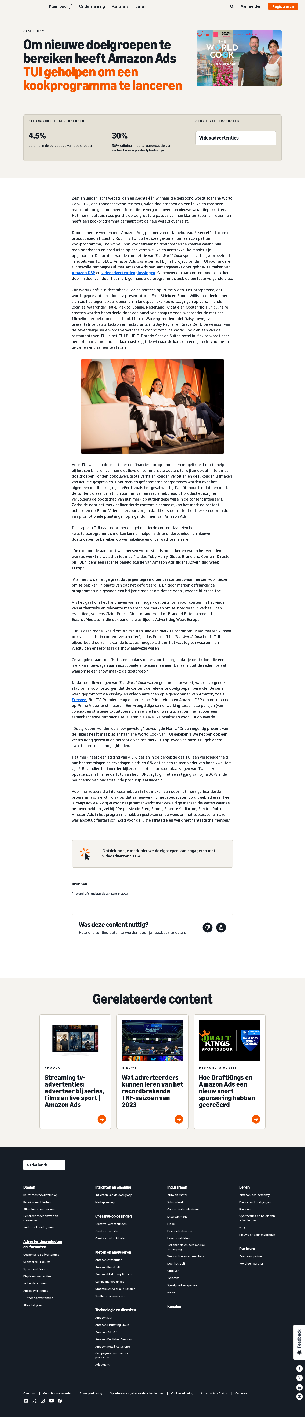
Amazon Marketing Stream (113, 1274)
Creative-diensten (107, 1231)
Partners (120, 6)
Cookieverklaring (182, 1393)
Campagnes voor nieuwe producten (111, 1355)
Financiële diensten (180, 1231)
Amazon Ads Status (214, 1393)
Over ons (29, 1393)
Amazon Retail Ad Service (112, 1346)
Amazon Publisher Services (113, 1339)
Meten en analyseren (113, 1252)
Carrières (241, 1393)
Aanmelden (251, 6)
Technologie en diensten (115, 1310)
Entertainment (177, 1216)
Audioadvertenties (35, 1290)
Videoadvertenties (35, 1283)
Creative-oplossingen (113, 1216)
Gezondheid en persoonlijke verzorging (186, 1247)
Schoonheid (175, 1202)
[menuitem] (44, 1275)
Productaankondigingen (255, 1202)
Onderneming (92, 6)
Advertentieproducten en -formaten (42, 1244)
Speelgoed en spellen (182, 1285)
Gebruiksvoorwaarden (57, 1393)
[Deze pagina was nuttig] (221, 928)
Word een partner (251, 1263)
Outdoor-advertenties (38, 1298)
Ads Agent (102, 1364)
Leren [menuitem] (244, 1187)
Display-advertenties (37, 1276)
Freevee (79, 699)
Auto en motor (177, 1195)
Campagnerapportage (109, 1281)
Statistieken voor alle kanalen (115, 1288)
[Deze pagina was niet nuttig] (207, 928)
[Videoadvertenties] (219, 139)
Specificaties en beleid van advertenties (257, 1218)
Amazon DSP (83, 272)
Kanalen (174, 1306)
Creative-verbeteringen (111, 1223)
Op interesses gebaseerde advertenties (137, 1393)
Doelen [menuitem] (29, 1187)
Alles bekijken (32, 1305)
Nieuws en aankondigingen (257, 1234)
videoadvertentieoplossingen (128, 272)
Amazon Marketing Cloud (112, 1325)
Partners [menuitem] (247, 1248)
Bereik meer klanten (37, 1202)
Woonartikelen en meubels (185, 1256)
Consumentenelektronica (184, 1209)
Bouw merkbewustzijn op (40, 1195)
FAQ (242, 1227)
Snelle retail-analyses (110, 1296)
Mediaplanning (105, 1202)
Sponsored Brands (35, 1269)
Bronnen (245, 1209)
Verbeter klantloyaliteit (39, 1227)
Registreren (283, 6)
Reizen (171, 1292)
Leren (140, 6)
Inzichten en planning (113, 1187)
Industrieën (177, 1187)
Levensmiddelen (178, 1238)
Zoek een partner (251, 1256)
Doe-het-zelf (176, 1263)
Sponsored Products (36, 1261)
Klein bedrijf (60, 6)
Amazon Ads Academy (254, 1195)
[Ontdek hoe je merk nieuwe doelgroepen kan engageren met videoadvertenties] (165, 854)
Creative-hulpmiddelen (110, 1238)
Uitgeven (173, 1270)
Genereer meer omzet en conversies (40, 1218)
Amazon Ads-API (106, 1332)
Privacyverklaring (91, 1393)
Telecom (173, 1278)
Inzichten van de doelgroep (113, 1195)
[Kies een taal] (44, 1165)
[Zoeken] (232, 7)
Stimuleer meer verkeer (39, 1209)
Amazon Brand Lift (108, 1267)
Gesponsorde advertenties (41, 1254)
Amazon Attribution (108, 1260)
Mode (171, 1223)
